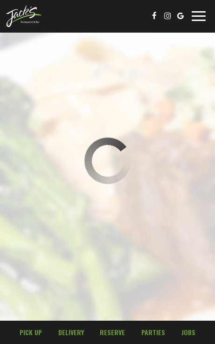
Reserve (112, 332)
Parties (153, 332)
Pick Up (29, 332)
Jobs (188, 332)
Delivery (70, 332)
